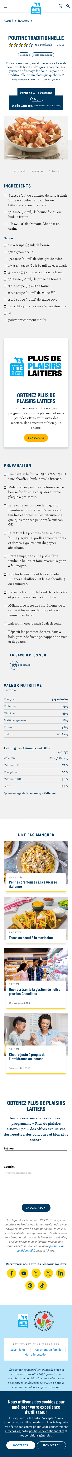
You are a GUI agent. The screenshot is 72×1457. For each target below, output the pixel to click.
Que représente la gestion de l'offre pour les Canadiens (34, 991)
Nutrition (54, 170)
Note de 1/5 (10, 45)
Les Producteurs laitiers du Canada (36, 8)
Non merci (51, 1445)
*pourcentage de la (29, 793)
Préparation (37, 170)
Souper (24, 54)
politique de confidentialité (46, 1431)
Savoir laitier (18, 1349)
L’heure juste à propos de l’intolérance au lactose (27, 1056)
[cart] (61, 6)
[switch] (36, 102)
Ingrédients (19, 170)
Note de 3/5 (20, 45)
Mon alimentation (36, 1354)
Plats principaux (42, 54)
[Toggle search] (68, 6)
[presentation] (35, 1190)
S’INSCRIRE (36, 437)
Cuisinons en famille (48, 1349)
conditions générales (38, 1435)
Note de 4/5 (25, 45)
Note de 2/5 (15, 45)
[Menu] (5, 6)
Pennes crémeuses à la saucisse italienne (33, 884)
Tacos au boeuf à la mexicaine (31, 937)
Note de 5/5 (30, 45)
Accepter (20, 1445)
